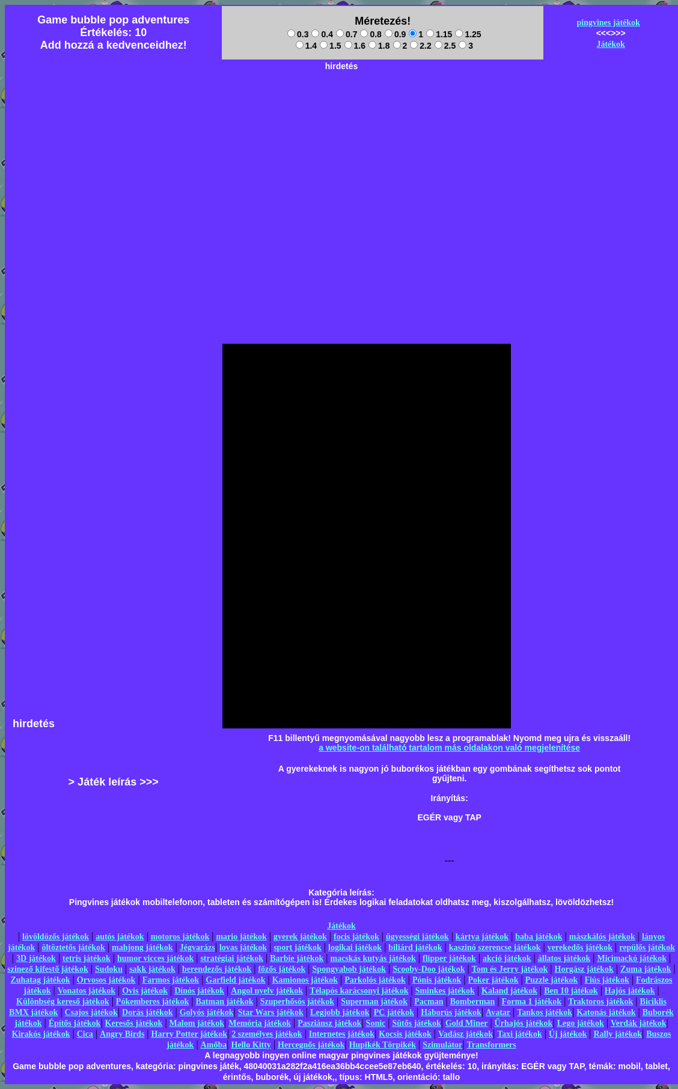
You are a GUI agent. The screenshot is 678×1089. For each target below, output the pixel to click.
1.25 (468, 34)
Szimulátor (442, 1044)
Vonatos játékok (86, 990)
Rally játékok (617, 1034)
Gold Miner (466, 1023)
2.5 (445, 45)
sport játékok (297, 947)
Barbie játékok (296, 958)
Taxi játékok (519, 1034)
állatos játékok (564, 958)
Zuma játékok (645, 969)
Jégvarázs (197, 947)
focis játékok (356, 936)
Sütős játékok (416, 1023)
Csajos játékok (91, 1012)
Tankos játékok (544, 1012)
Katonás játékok (605, 1012)
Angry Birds (122, 1034)
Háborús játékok (451, 1012)
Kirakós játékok (41, 1034)
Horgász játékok (584, 969)
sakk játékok (152, 969)
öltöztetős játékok (73, 947)
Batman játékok (224, 1001)
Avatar (498, 1012)
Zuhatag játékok (40, 979)
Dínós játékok (199, 990)
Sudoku (109, 969)
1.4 (306, 45)
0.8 (370, 34)
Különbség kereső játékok (62, 1001)
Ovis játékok (145, 990)
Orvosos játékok (106, 979)
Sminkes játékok (445, 990)
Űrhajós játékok (524, 1023)
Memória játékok (259, 1023)
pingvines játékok (608, 22)
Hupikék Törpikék (382, 1044)
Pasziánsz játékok (329, 1023)
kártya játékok (482, 936)
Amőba (214, 1044)
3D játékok (36, 958)
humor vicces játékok (155, 958)
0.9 (395, 34)
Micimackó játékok (631, 958)
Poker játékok (493, 979)
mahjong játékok (142, 947)
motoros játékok (180, 936)
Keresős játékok (134, 1023)
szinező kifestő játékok (47, 969)
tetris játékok (87, 958)
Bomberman (472, 1001)
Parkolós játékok (375, 979)
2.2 (420, 45)
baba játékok (538, 936)
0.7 (346, 34)
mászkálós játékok (602, 936)
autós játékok (120, 936)
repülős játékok (647, 947)
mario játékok (241, 936)
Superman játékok (374, 1001)
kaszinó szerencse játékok (495, 947)
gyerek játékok (300, 936)
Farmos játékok (171, 979)
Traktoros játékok (600, 1001)
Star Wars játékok (271, 1012)
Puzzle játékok (551, 979)
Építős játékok (75, 1023)
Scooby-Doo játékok (428, 969)
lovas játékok (243, 947)
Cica (85, 1034)
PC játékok (394, 1012)
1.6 (354, 45)
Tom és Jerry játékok (510, 969)
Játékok (610, 44)
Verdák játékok (638, 1023)
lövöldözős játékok (55, 936)
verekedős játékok (580, 947)
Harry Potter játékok (189, 1034)
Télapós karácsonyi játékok (359, 990)
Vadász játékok (465, 1034)
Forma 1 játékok (532, 1001)
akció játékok (507, 958)
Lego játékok (580, 1023)
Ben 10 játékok (570, 990)
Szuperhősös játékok (297, 1001)
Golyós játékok (207, 1012)
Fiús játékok (606, 979)
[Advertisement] (341, 160)
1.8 (378, 45)
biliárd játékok (415, 947)
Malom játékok (197, 1023)
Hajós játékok (630, 990)
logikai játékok (355, 947)
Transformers (491, 1044)
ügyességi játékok (417, 936)
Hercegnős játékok (311, 1044)
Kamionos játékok (305, 979)
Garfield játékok (235, 979)
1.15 (439, 34)
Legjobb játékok (339, 1012)
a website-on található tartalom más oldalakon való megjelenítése (449, 747)
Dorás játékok (147, 1012)
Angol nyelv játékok (267, 990)
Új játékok (568, 1034)
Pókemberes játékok (152, 1001)
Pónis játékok (436, 979)
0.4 (321, 34)
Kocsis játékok (405, 1034)
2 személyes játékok (266, 1034)
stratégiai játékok (231, 958)
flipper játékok (449, 958)
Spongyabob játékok (349, 969)
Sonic (376, 1023)
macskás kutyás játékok (372, 958)
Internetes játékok (341, 1034)
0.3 (297, 34)
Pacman (428, 1001)
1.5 (330, 45)
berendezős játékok (216, 969)
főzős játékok (281, 969)
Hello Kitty (251, 1044)
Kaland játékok (509, 990)
